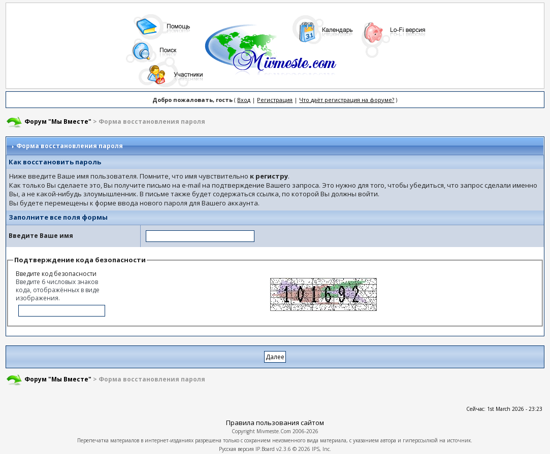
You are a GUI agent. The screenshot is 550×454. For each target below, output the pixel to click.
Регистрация (275, 99)
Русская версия (236, 448)
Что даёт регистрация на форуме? (346, 99)
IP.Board (265, 448)
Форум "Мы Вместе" (57, 121)
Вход (243, 99)
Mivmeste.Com (273, 431)
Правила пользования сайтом (275, 422)
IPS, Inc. (321, 448)
